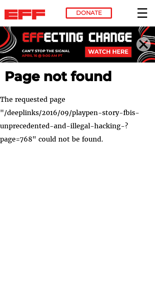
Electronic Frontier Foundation (27, 14)
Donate (89, 13)
